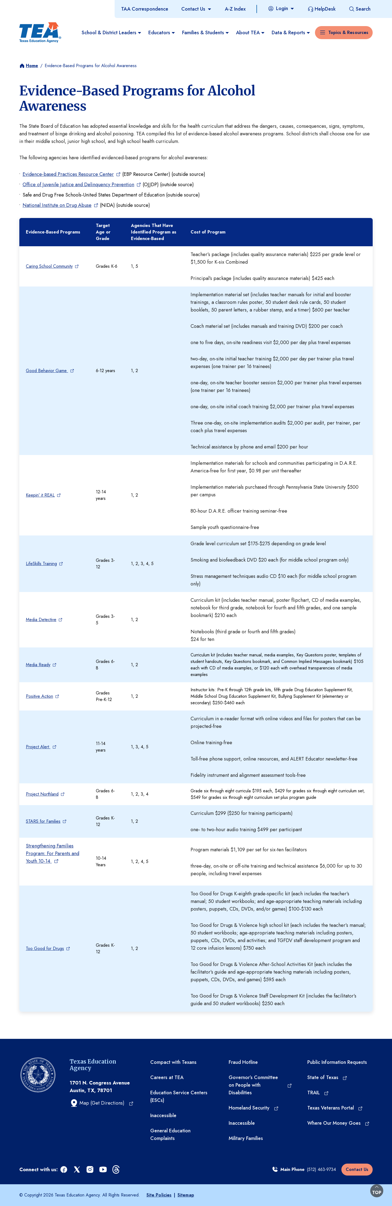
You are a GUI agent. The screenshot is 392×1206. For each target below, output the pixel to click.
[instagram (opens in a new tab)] (90, 1170)
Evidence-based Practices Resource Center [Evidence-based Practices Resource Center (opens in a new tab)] (69, 174)
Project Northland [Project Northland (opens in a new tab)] (42, 794)
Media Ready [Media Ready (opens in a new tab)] (38, 665)
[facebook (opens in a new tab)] (64, 1170)
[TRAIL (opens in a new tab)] (318, 1092)
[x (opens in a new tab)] (77, 1170)
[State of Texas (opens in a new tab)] (327, 1077)
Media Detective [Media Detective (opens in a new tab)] (41, 619)
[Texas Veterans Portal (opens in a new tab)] (335, 1108)
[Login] (281, 8)
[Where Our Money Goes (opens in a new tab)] (338, 1123)
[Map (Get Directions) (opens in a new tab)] (102, 1103)
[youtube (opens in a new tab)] (103, 1170)
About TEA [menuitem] (250, 32)
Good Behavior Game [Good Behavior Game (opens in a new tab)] (47, 370)
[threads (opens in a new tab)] (116, 1170)
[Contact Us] (196, 9)
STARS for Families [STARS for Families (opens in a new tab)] (43, 821)
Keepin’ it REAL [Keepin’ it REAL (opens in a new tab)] (41, 495)
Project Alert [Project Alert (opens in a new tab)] (38, 747)
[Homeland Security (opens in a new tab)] (254, 1108)
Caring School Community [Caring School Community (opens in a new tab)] (50, 266)
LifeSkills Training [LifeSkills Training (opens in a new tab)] (42, 563)
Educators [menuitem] (162, 32)
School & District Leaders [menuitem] (112, 32)
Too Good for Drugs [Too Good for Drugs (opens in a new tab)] (45, 948)
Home (32, 66)
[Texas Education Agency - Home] (40, 32)
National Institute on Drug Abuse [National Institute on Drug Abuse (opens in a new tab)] (57, 205)
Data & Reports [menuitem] (291, 32)
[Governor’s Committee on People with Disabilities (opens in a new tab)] (260, 1085)
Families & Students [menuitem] (205, 32)
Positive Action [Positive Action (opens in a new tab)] (40, 696)
